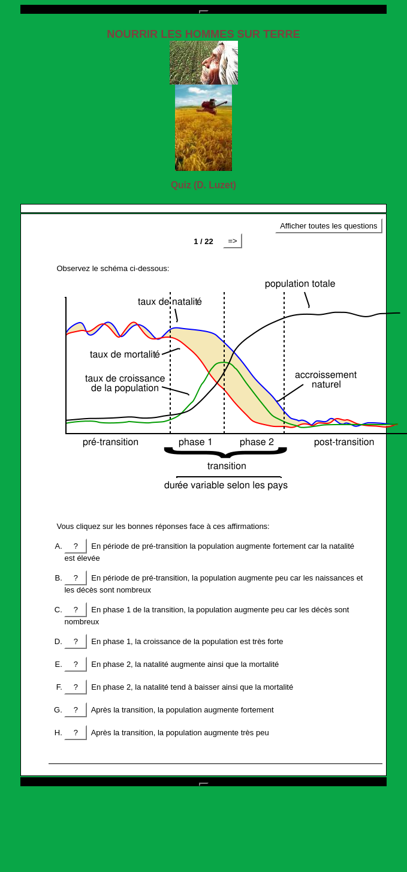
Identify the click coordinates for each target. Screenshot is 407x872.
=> (232, 240)
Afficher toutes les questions (328, 225)
